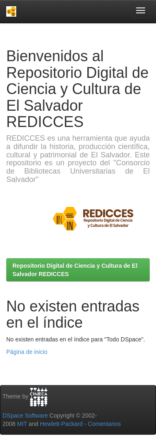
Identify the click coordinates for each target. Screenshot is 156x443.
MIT (22, 424)
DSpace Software (25, 415)
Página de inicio (26, 351)
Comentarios (104, 424)
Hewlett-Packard (61, 424)
